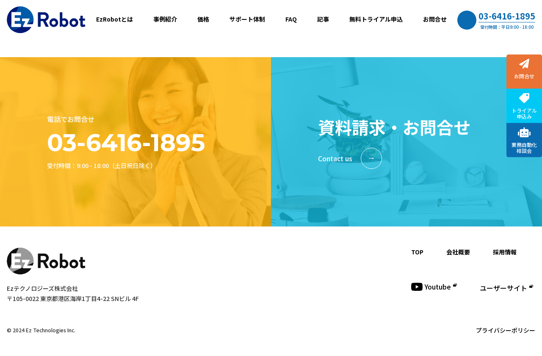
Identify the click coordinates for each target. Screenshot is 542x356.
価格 (203, 19)
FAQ (291, 19)
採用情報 (505, 252)
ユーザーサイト (506, 288)
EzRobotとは (114, 19)
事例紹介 (165, 19)
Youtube (434, 286)
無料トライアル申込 (376, 19)
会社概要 (458, 252)
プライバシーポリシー (505, 330)
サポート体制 (247, 19)
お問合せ (435, 19)
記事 (323, 19)
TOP (417, 252)
